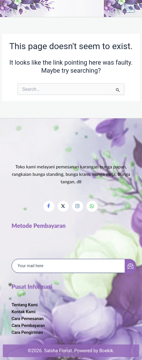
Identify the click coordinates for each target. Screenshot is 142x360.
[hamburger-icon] (128, 8)
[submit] (130, 266)
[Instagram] (77, 206)
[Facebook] (49, 206)
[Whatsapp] (92, 206)
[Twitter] (63, 206)
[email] (68, 266)
